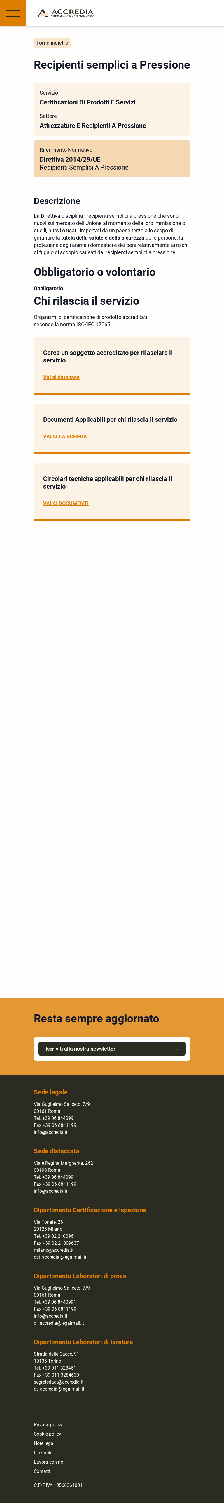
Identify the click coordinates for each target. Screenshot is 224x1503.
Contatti (42, 1471)
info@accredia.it (50, 1132)
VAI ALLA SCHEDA (65, 436)
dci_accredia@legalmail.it (60, 1257)
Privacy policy (48, 1424)
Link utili (42, 1452)
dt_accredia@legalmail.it (59, 1389)
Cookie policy (47, 1434)
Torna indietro (52, 43)
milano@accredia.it (54, 1250)
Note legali (45, 1443)
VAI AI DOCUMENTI (66, 503)
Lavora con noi (49, 1462)
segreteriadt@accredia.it (58, 1382)
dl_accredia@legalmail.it (59, 1323)
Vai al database (61, 377)
